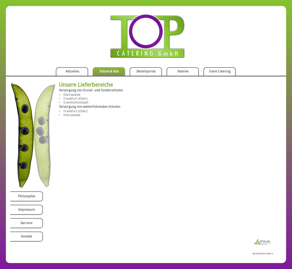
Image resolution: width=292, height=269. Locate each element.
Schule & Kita (109, 71)
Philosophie (26, 196)
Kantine (182, 71)
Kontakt (26, 236)
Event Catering (220, 71)
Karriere (26, 223)
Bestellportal (146, 71)
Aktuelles (72, 71)
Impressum (26, 210)
